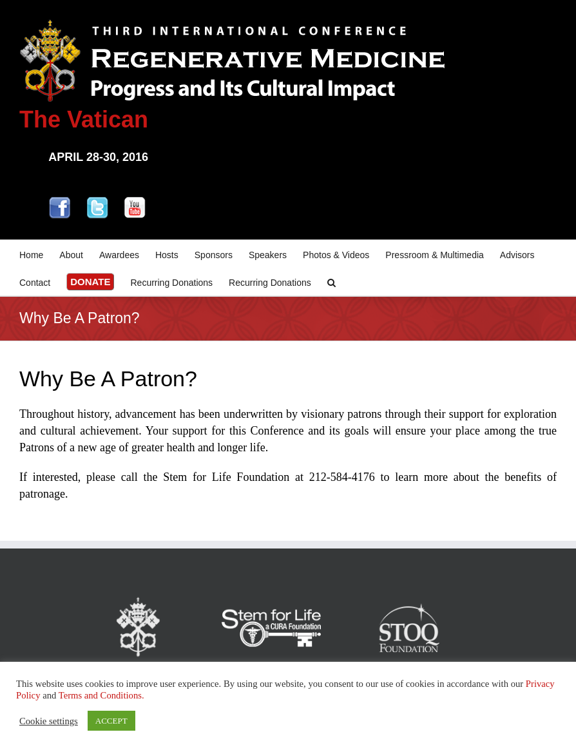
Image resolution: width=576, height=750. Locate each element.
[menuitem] (39, 254)
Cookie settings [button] (48, 721)
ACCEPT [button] (111, 721)
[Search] (331, 281)
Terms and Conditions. (101, 695)
